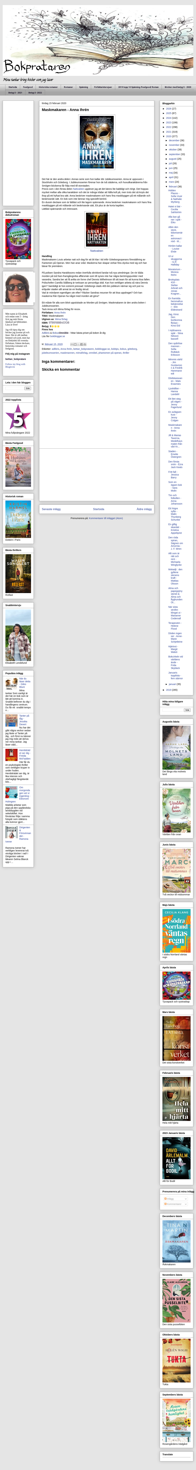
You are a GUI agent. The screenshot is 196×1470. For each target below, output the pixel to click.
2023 (169, 122)
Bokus (55, 333)
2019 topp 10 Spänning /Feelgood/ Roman (138, 87)
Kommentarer (172, 1204)
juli (170, 163)
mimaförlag (82, 352)
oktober (173, 149)
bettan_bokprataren (83, 349)
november (174, 145)
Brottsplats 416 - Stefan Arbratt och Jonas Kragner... (175, 286)
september (175, 154)
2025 (169, 113)
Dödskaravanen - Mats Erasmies (175, 381)
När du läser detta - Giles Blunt (24, 682)
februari (173, 186)
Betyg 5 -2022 (35, 93)
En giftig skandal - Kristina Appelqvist (175, 528)
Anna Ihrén (60, 312)
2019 (169, 690)
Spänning (83, 87)
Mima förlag (61, 319)
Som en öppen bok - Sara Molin (175, 486)
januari (173, 684)
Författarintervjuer (103, 87)
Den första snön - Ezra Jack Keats (175, 464)
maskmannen (67, 352)
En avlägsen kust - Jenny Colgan (174, 416)
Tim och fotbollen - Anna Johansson (175, 499)
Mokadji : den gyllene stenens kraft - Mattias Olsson (175, 576)
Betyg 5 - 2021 (15, 93)
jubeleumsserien (50, 352)
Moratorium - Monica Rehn (175, 272)
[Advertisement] (97, 474)
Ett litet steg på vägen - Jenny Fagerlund (175, 403)
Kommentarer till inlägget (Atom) (106, 518)
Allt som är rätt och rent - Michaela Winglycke (175, 559)
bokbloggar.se (57, 336)
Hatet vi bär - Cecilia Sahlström (175, 209)
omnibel (93, 352)
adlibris (55, 349)
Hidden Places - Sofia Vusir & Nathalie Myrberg (175, 196)
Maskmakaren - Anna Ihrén (175, 428)
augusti (173, 158)
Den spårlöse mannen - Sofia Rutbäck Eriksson (175, 349)
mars (172, 181)
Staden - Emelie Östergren (174, 454)
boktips (115, 349)
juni (171, 168)
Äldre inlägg (144, 509)
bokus (123, 349)
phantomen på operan (109, 352)
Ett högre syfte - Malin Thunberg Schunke (174, 514)
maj (171, 172)
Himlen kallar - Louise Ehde (175, 248)
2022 (169, 127)
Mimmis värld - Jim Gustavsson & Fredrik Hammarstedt (175, 366)
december (174, 140)
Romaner (68, 87)
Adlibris (46, 333)
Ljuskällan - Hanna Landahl (174, 391)
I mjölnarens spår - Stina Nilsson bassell (175, 334)
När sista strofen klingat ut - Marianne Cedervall (175, 613)
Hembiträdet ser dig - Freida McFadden (25, 754)
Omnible (63, 333)
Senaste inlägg (51, 509)
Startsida (12, 87)
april (171, 177)
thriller (126, 352)
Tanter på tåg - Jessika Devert (24, 720)
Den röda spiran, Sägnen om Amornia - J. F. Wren (175, 543)
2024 (169, 118)
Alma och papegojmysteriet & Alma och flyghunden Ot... (175, 595)
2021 (169, 131)
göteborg (132, 349)
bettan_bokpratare (15, 359)
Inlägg (169, 1198)
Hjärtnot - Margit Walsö (173, 649)
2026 (169, 108)
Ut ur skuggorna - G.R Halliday (175, 260)
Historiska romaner (48, 87)
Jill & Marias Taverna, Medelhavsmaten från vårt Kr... (175, 441)
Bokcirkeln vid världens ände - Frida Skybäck (175, 662)
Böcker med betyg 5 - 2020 (178, 87)
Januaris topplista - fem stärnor (175, 675)
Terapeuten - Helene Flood (175, 626)
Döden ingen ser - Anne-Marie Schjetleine (175, 637)
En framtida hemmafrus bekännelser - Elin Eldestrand (175, 304)
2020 (169, 136)
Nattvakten (78, 189)
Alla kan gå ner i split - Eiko (175, 219)
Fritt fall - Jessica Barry (173, 475)
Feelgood (28, 87)
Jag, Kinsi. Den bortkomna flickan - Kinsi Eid (175, 320)
